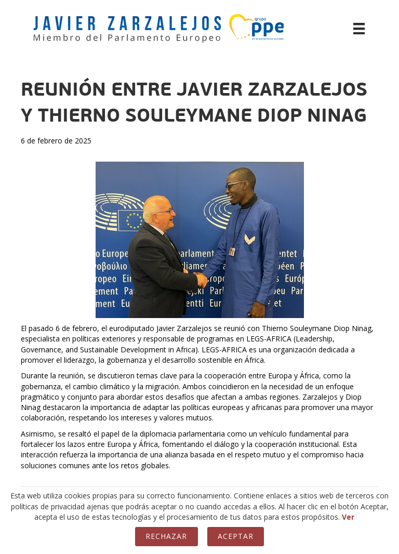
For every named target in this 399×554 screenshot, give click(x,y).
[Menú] (359, 29)
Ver (348, 517)
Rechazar (166, 536)
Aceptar (236, 536)
